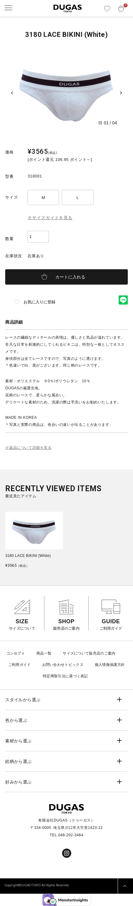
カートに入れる (70, 276)
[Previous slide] (12, 93)
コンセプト (15, 653)
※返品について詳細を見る (28, 447)
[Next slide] (121, 93)
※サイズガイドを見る (50, 217)
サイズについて (76, 653)
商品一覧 (43, 653)
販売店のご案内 (102, 653)
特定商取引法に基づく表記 (65, 676)
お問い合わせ (53, 665)
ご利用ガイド (19, 665)
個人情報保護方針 (110, 665)
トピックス (74, 665)
